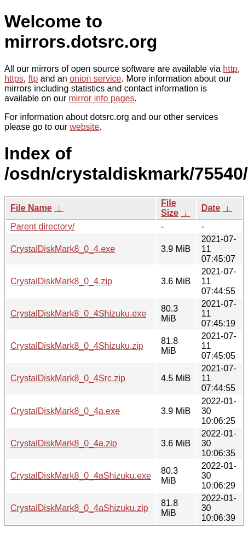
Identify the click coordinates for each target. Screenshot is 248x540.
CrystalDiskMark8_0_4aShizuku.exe (80, 475)
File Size (169, 207)
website (84, 126)
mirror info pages (101, 98)
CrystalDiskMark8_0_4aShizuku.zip (79, 508)
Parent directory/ (42, 226)
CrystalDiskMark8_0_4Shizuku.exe (78, 313)
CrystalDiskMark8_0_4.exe (62, 249)
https (14, 78)
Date (211, 207)
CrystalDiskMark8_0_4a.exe (65, 411)
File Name (31, 207)
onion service (95, 78)
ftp (33, 78)
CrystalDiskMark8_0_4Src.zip (67, 378)
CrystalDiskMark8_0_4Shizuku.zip (76, 346)
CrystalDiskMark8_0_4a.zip (63, 443)
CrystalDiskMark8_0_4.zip (61, 281)
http (230, 68)
